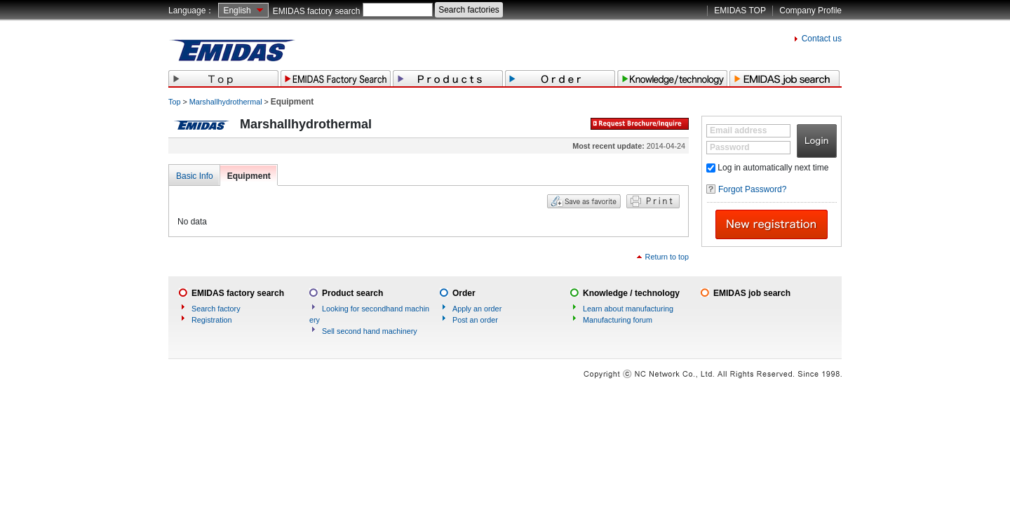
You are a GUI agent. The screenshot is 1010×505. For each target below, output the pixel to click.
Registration (211, 320)
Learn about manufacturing (628, 308)
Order (464, 293)
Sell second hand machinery (369, 331)
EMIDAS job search (751, 293)
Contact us (822, 38)
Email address (738, 130)
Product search (352, 293)
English (236, 10)
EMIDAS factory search (317, 11)
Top (174, 101)
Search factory (216, 308)
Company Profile (810, 10)
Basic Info (194, 176)
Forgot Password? (752, 189)
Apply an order (476, 308)
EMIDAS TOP (740, 10)
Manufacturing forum (617, 320)
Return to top (667, 256)
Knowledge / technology (631, 293)
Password (730, 147)
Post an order (475, 320)
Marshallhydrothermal (225, 101)
